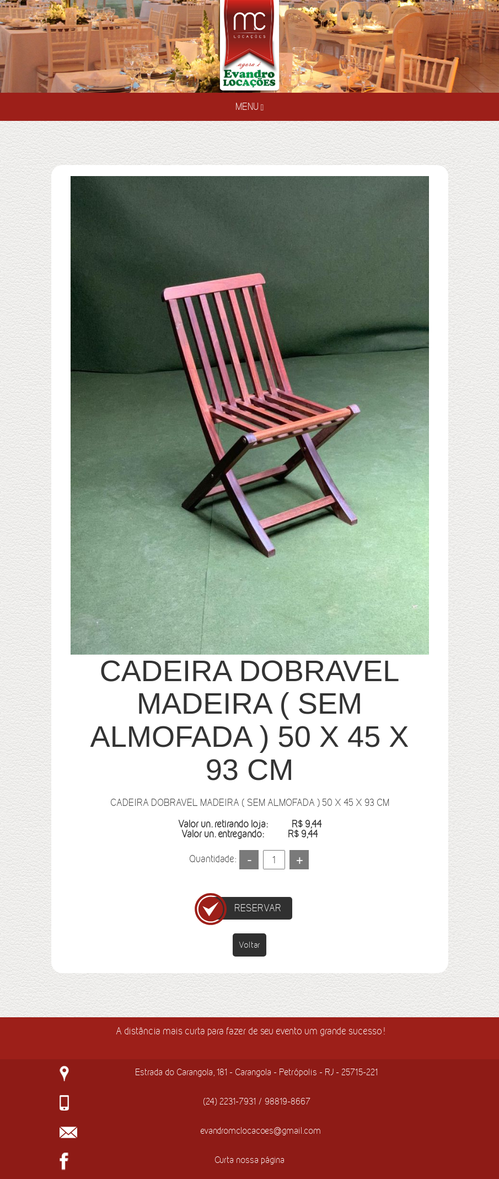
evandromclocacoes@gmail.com (260, 1130)
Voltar (249, 944)
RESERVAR (257, 908)
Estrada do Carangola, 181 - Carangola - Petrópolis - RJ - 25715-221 (256, 1072)
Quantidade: (212, 858)
